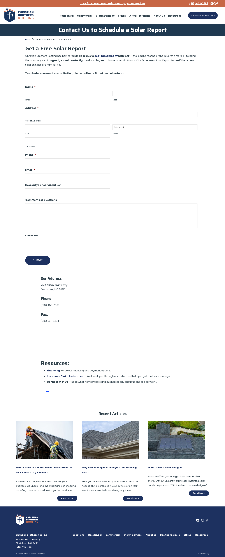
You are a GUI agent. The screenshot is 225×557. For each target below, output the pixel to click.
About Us (151, 534)
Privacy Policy (203, 553)
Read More (67, 498)
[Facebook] (207, 520)
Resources (201, 534)
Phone (30, 155)
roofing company (106, 56)
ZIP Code (30, 146)
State (115, 133)
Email (30, 170)
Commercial (112, 534)
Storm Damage (133, 534)
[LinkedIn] (197, 520)
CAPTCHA (31, 235)
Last (115, 99)
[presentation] (48, 245)
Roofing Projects (170, 534)
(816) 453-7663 (24, 546)
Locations (78, 534)
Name (30, 87)
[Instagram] (202, 520)
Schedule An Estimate (202, 15)
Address (32, 108)
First (27, 99)
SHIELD (187, 534)
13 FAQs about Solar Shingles (165, 467)
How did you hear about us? (43, 185)
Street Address (33, 120)
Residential (95, 534)
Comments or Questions (41, 200)
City (27, 133)
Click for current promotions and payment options (112, 3)
